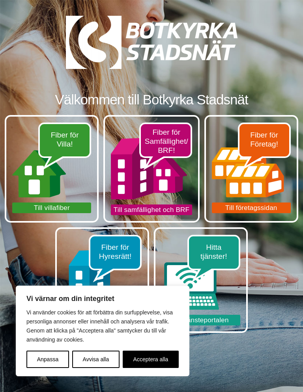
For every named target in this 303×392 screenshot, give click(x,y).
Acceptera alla (150, 359)
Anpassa (47, 359)
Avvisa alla (96, 359)
